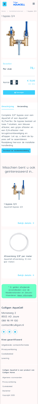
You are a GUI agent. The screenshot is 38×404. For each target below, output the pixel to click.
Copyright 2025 (8, 395)
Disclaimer (6, 391)
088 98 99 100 (10, 320)
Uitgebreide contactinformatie (15, 345)
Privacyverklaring (9, 349)
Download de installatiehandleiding (16, 150)
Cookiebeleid (7, 354)
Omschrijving (8, 106)
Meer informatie (24, 295)
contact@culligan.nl (13, 324)
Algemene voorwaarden (12, 377)
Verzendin (22, 106)
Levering (5, 358)
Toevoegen (19, 92)
